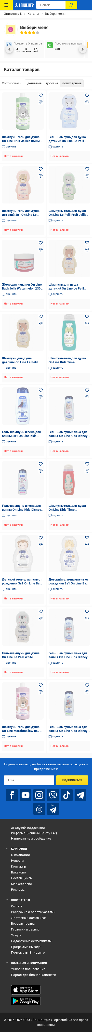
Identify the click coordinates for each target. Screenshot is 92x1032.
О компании (20, 855)
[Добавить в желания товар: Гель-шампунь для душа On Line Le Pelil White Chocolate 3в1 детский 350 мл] (41, 611)
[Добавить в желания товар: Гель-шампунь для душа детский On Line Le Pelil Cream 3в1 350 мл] (87, 95)
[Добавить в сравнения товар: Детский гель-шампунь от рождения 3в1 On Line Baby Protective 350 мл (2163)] (41, 545)
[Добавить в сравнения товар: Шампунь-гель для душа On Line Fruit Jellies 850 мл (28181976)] (41, 102)
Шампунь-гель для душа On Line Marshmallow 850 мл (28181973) (20, 731)
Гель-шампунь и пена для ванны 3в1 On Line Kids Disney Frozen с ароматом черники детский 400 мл (22, 438)
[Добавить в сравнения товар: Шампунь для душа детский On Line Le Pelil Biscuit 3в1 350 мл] (41, 323)
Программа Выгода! (26, 947)
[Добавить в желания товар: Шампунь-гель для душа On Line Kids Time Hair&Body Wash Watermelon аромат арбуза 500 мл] (87, 464)
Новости (17, 860)
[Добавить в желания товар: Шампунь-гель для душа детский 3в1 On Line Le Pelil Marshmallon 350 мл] (41, 169)
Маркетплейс (21, 884)
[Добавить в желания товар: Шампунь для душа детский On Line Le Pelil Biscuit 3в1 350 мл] (41, 317)
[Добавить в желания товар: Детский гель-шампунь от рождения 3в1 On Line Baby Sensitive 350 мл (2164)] (87, 538)
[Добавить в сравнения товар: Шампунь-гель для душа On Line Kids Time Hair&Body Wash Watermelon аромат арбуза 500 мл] (87, 471)
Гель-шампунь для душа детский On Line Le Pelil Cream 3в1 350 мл (67, 141)
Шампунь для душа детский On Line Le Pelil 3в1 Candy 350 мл (66, 288)
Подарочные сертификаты (31, 941)
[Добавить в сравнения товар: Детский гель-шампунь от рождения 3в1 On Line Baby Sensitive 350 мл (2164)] (87, 545)
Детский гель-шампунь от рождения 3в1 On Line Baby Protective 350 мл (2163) (22, 583)
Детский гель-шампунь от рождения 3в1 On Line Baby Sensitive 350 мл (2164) (69, 583)
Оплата (16, 906)
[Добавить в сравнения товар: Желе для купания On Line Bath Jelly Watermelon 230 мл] (41, 250)
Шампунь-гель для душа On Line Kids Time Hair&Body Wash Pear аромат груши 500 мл (67, 364)
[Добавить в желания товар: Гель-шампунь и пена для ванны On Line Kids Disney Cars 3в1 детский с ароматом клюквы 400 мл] (87, 611)
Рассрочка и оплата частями (33, 912)
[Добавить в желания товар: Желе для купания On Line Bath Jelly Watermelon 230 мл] (41, 243)
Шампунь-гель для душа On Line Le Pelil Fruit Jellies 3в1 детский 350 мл (68, 214)
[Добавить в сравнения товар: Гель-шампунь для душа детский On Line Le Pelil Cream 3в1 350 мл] (87, 102)
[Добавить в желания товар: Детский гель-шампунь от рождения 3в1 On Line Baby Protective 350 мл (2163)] (41, 538)
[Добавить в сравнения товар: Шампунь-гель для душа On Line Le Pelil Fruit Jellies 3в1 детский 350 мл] (87, 176)
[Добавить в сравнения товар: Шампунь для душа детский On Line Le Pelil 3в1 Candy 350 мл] (87, 250)
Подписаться (72, 780)
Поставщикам (22, 878)
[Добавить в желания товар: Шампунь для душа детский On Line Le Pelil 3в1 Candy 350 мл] (87, 243)
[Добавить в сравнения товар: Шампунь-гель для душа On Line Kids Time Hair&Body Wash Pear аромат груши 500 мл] (87, 323)
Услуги (16, 935)
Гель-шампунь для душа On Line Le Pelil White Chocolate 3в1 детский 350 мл (22, 659)
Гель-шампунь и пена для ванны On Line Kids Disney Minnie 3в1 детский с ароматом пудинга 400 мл (22, 511)
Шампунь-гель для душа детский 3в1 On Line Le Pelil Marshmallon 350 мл (20, 214)
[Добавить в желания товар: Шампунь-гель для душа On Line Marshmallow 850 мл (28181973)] (41, 685)
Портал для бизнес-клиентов (33, 975)
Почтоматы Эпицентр (28, 952)
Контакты (18, 866)
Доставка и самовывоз (29, 918)
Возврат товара (23, 923)
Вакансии (18, 872)
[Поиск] (71, 5)
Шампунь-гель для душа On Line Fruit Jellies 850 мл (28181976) (22, 141)
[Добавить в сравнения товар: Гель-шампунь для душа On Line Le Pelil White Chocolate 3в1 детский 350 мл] (41, 618)
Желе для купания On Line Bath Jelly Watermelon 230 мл (22, 288)
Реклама (18, 889)
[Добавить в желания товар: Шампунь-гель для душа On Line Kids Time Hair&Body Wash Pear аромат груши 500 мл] (87, 317)
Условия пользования (28, 969)
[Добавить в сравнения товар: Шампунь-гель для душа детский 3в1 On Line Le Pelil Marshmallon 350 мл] (41, 176)
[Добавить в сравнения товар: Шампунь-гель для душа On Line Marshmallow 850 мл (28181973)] (41, 692)
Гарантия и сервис (25, 929)
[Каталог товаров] (6, 5)
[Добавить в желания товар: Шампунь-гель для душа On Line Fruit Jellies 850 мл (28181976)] (41, 95)
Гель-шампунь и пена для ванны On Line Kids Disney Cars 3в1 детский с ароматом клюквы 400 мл (69, 659)
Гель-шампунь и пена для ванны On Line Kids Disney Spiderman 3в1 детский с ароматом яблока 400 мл (68, 733)
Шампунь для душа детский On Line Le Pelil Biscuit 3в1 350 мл (20, 362)
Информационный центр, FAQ (34, 833)
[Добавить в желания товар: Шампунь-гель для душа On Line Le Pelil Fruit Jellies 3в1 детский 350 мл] (87, 169)
